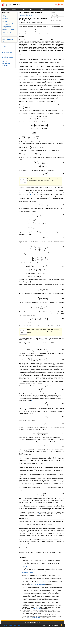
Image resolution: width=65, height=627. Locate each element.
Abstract (53, 12)
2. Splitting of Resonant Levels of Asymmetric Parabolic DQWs (37, 101)
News (42, 9)
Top (2, 44)
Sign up (43, 625)
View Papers (5, 16)
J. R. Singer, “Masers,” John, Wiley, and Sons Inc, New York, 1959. (35, 586)
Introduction (4, 48)
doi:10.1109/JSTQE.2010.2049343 (38, 584)
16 (19, 476)
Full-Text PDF (54, 14)
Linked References (55, 18)
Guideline (4, 21)
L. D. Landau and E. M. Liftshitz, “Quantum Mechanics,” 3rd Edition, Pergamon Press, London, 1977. (41, 601)
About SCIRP (30, 622)
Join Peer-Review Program (15, 625)
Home (5, 9)
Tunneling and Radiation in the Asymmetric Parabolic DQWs (7, 58)
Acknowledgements (6, 63)
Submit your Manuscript (53, 625)
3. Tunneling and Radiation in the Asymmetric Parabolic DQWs (37, 343)
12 (54, 87)
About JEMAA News (6, 32)
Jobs (60, 9)
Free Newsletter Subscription (8, 27)
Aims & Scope (5, 18)
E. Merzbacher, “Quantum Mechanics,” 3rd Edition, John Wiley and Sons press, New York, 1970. (41, 599)
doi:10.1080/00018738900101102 (28, 572)
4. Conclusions (23, 518)
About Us (51, 9)
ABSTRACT (22, 36)
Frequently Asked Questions (8, 34)
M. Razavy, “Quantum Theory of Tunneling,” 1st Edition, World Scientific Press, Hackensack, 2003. (41, 568)
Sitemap (34, 622)
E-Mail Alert (5, 625)
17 (26, 513)
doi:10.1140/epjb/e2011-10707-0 (34, 617)
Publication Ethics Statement (8, 30)
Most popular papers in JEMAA (8, 29)
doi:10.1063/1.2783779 (36, 608)
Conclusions (4, 61)
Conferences (33, 9)
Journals (14, 9)
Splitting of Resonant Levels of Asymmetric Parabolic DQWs (8, 52)
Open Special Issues (6, 37)
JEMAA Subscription (6, 26)
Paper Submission (6, 24)
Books (23, 9)
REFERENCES (23, 557)
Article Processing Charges (8, 23)
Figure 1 (49, 121)
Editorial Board (5, 19)
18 (39, 513)
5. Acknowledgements (25, 548)
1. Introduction (23, 55)
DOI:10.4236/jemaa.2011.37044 (25, 15)
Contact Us (38, 622)
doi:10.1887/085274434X (29, 589)
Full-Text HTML (54, 15)
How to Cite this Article (56, 20)
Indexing (4, 15)
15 (46, 355)
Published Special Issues (7, 39)
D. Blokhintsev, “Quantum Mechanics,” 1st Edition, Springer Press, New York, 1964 (38, 602)
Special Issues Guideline (7, 41)
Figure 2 (31, 194)
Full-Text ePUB (54, 17)
